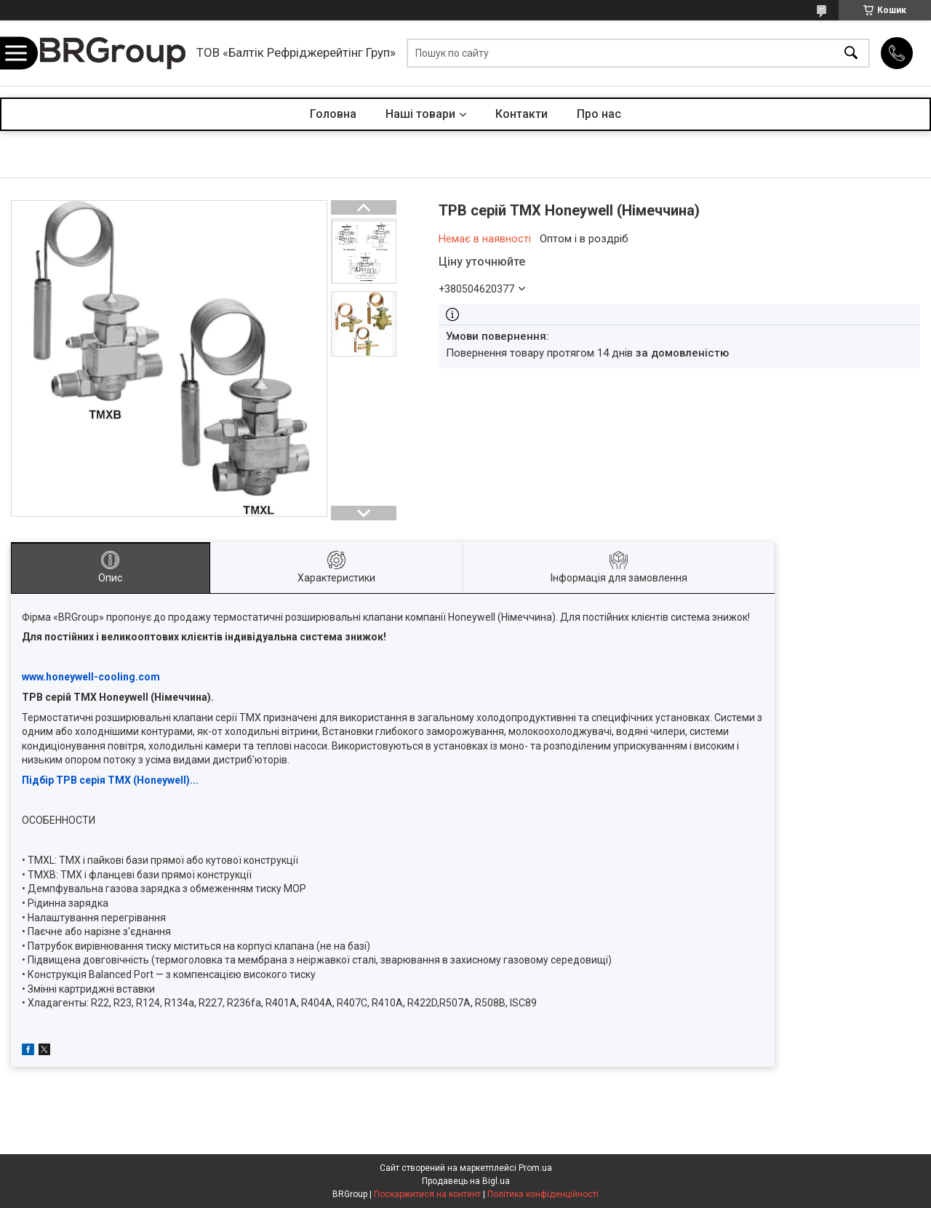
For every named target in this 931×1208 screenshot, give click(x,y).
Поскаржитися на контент (427, 1194)
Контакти (521, 114)
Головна (333, 114)
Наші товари (420, 114)
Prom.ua (535, 1168)
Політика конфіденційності (543, 1194)
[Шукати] (851, 53)
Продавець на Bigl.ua (466, 1181)
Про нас (599, 114)
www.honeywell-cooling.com (91, 677)
